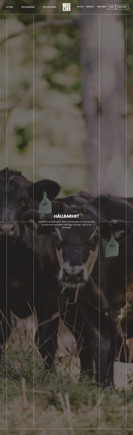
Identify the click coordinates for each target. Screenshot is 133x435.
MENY (111, 7)
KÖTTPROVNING (49, 7)
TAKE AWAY (101, 7)
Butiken (9, 7)
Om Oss (80, 7)
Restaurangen (27, 7)
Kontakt (90, 7)
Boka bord (122, 7)
